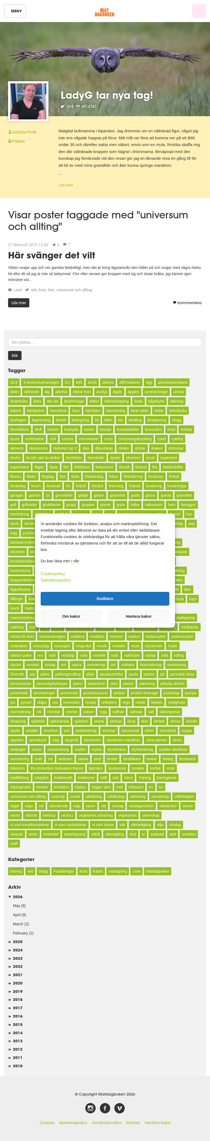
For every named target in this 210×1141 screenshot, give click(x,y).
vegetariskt (127, 815)
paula (133, 674)
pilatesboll (96, 683)
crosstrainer (89, 439)
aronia (178, 392)
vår (103, 806)
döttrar (140, 448)
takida (83, 759)
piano (77, 683)
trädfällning (19, 778)
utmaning (138, 796)
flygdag (48, 476)
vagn (29, 806)
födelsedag (94, 476)
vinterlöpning (74, 834)
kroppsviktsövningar (27, 580)
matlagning (185, 618)
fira (154, 467)
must (135, 646)
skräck (159, 721)
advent (108, 382)
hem (171, 505)
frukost (134, 486)
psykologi (171, 693)
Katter (98, 871)
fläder (31, 476)
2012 (15, 1049)
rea (55, 702)
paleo (45, 674)
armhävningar (156, 392)
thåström (17, 768)
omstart (33, 665)
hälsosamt (153, 505)
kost (42, 290)
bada (138, 401)
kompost (180, 552)
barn (76, 410)
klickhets (17, 552)
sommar (109, 730)
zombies (189, 834)
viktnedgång (141, 825)
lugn (192, 599)
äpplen (133, 392)
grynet (105, 505)
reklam (156, 702)
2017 (15, 1007)
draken (157, 448)
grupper (88, 505)
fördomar (155, 476)
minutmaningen (52, 636)
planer (128, 683)
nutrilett (99, 655)
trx (151, 787)
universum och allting (74, 290)
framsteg (116, 486)
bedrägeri (18, 420)
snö (67, 730)
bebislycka (178, 410)
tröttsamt (136, 787)
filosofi (124, 467)
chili (53, 439)
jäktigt (178, 523)
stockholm (92, 740)
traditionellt (63, 778)
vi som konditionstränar (29, 825)
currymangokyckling (135, 439)
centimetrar (34, 439)
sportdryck (38, 740)
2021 (15, 974)
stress (36, 749)
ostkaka (127, 665)
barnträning (115, 410)
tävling (168, 759)
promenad (69, 693)
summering (19, 759)
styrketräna (116, 749)
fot (68, 486)
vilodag (175, 825)
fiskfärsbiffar (173, 467)
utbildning (94, 796)
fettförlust (82, 467)
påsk (90, 674)
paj (32, 674)
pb (162, 674)
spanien (16, 740)
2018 (15, 999)
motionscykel (182, 636)
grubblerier (52, 505)
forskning (18, 486)
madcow (32, 608)
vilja (160, 825)
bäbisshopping (116, 401)
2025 (15, 941)
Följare (16, 141)
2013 (15, 1040)
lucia (180, 599)
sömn (149, 730)
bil (97, 420)
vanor (90, 806)
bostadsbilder (128, 429)
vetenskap (150, 815)
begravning (41, 420)
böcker (53, 429)
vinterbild (50, 834)
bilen (108, 420)
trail (116, 778)
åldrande (31, 392)
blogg (176, 420)
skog (131, 721)
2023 (15, 958)
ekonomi (133, 458)
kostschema (20, 570)
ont (63, 665)
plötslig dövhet (172, 683)
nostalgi (67, 655)
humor (175, 514)
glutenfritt (117, 495)
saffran (118, 712)
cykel (161, 439)
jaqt (191, 523)
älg (47, 392)
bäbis (94, 401)
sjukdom (81, 721)
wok (172, 834)
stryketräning (58, 749)
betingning (80, 420)
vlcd (133, 834)
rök (38, 712)
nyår (114, 655)
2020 (15, 983)
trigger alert (101, 787)
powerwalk (19, 693)
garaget (16, 495)
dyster (115, 458)
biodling (135, 420)
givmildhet (63, 495)
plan (113, 683)
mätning (17, 627)
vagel (14, 806)
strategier (18, 749)
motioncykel (156, 636)
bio (120, 420)
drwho (15, 458)
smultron (51, 730)
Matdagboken (157, 871)
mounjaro (62, 646)
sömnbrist (168, 730)
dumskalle (96, 458)
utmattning (160, 796)
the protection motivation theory (56, 768)
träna (128, 778)
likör (187, 589)
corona (67, 439)
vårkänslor (168, 806)
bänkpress (35, 410)
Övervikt (17, 674)
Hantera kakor (158, 1122)
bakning (176, 401)
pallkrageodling (67, 674)
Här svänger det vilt (51, 255)
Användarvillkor (106, 1122)
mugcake (83, 646)
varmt (15, 815)
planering (147, 683)
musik (102, 646)
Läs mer (66, 185)
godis (135, 495)
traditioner (86, 778)
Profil (22, 132)
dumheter (74, 458)
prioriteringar (44, 693)
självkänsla (59, 721)
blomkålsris (19, 429)
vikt (34, 290)
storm (177, 740)
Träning (144, 778)
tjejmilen (96, 768)
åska (37, 401)
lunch (14, 608)
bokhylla (71, 429)
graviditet (184, 495)
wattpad (157, 834)
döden (123, 448)
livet (51, 290)
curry (108, 439)
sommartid (130, 730)
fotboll (81, 486)
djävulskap (104, 448)
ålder (14, 392)
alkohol (61, 392)
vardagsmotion (141, 806)
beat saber (140, 410)
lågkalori (176, 580)
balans (15, 410)
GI (48, 495)
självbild (38, 721)
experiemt (168, 458)
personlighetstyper (52, 683)
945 (79, 382)
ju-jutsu (29, 533)
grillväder (29, 505)
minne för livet (22, 636)
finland (140, 467)
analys (101, 392)
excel (150, 458)
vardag (117, 806)
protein (119, 693)
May (16, 906)
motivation (18, 646)
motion (134, 636)
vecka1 (67, 815)
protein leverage (144, 693)
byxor (14, 439)
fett (66, 467)
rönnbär (53, 712)
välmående (58, 806)
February (20, 933)
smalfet (32, 730)
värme (188, 806)
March (18, 924)
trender (42, 787)
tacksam (65, 759)
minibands (189, 627)
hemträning (19, 514)
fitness (15, 476)
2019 (15, 991)
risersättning (20, 712)
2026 (15, 896)
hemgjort (188, 505)
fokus (113, 476)
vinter (33, 834)
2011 (15, 1057)
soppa (186, 730)
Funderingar (64, 871)
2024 (15, 949)
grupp (71, 505)
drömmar (176, 448)
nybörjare (132, 655)
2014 (15, 1032)
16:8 (14, 382)
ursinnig (58, 796)
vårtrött (31, 815)
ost (113, 665)
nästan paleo (21, 655)
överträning (176, 665)
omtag (50, 665)
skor (144, 721)
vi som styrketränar (70, 825)
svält (38, 759)
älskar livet (82, 392)
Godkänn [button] (105, 598)
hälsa (135, 505)
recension (72, 702)
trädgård (41, 778)
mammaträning (22, 618)
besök (61, 420)
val (41, 806)
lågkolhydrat (20, 589)
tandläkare (132, 759)
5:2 (67, 382)
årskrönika (19, 401)
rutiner (88, 712)
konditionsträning (24, 561)
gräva (150, 495)
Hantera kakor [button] (139, 616)
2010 (15, 1065)
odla (164, 655)
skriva (175, 721)
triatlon (80, 787)
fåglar (39, 467)
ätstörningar (74, 401)
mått (33, 627)
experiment (19, 467)
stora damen (156, 740)
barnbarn (92, 410)
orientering (96, 665)
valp (76, 806)
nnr (40, 655)
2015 (15, 1024)
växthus (49, 815)
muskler (118, 646)
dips (85, 448)
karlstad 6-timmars (25, 542)
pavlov (149, 674)
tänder (112, 759)
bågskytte (156, 401)
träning (16, 871)
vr (143, 834)
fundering (154, 486)
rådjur (42, 702)
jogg (13, 533)
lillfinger (16, 599)
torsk (170, 768)
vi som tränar (103, 825)
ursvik (75, 796)
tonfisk (155, 768)
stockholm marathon (123, 740)
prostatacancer (95, 693)
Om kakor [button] (71, 616)
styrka (97, 749)
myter (172, 646)
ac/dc (92, 382)
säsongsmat (170, 712)
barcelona (58, 410)
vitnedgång (114, 834)
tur (161, 787)
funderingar (177, 486)
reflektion (109, 702)
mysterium (153, 646)
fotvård (97, 486)
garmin (34, 495)
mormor (116, 636)
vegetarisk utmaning (96, 815)
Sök (15, 355)
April (16, 915)
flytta (75, 476)
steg (55, 740)
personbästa (20, 683)
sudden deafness (173, 749)
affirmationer (129, 382)
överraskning (151, 665)
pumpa (191, 693)
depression (38, 448)
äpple (117, 392)
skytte (15, 730)
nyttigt (150, 655)
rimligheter (177, 702)
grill (13, 505)
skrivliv (191, 721)
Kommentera (187, 302)
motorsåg (41, 646)
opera (77, 665)
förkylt (174, 476)
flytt (63, 476)
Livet (18, 290)
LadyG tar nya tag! (107, 94)
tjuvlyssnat (117, 768)
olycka (15, 665)
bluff (38, 429)
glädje (83, 495)
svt (50, 759)
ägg (149, 382)
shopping (18, 721)
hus (189, 514)
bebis (158, 410)
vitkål (95, 834)
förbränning (133, 476)
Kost (83, 871)
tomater (138, 768)
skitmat (116, 721)
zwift (14, 843)
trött (119, 787)
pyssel (26, 702)
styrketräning (142, 749)
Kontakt (133, 1122)
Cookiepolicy (53, 573)
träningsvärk (20, 787)
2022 (15, 966)
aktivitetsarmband (172, 382)
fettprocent (104, 467)
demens (17, 448)
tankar (151, 759)
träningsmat (166, 778)
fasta (54, 467)
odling (179, 655)
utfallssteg (115, 796)
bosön (89, 429)
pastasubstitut (111, 674)
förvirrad (53, 486)
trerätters (61, 787)
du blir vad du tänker (43, 458)
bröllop (186, 429)
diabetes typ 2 (65, 448)
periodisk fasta (182, 674)
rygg (103, 712)
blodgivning (156, 420)
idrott (14, 523)
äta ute (52, 401)
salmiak (136, 712)
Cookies (47, 1122)
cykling (177, 439)
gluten (99, 495)
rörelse (72, 712)
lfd (176, 589)
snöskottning (86, 730)
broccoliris (153, 429)
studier (80, 749)
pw (12, 702)
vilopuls (16, 834)
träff (103, 778)
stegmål (71, 740)
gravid (166, 495)
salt (151, 712)
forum (36, 486)
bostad (105, 429)
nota (83, 655)
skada (99, 721)
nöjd (51, 655)
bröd (171, 429)
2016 (15, 1016)
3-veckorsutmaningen (41, 382)
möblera (78, 636)
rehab (140, 702)
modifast (97, 636)
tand (97, 759)
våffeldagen (184, 796)
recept (90, 702)
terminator (187, 759)
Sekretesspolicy (73, 1122)
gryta (121, 505)
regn (126, 702)
